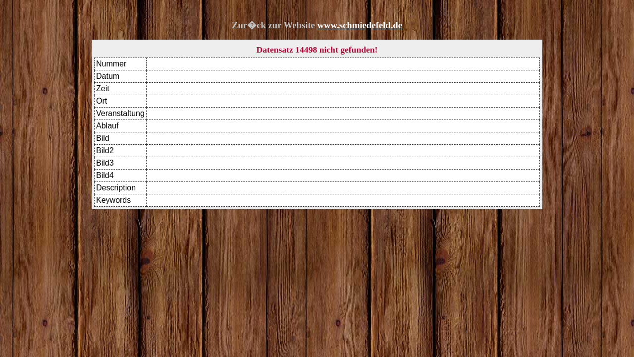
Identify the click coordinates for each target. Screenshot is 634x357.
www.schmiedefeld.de (359, 25)
